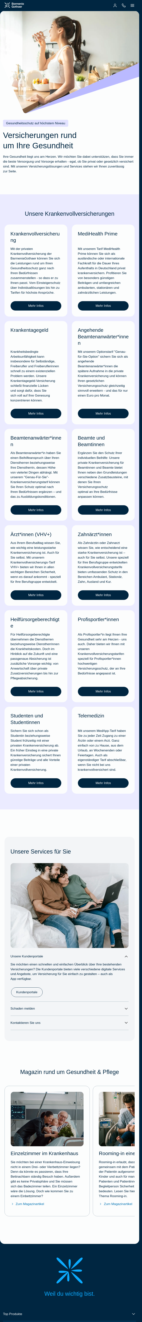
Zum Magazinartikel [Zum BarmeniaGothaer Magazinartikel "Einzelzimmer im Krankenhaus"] (27, 1204)
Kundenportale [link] (26, 992)
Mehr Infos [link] (36, 306)
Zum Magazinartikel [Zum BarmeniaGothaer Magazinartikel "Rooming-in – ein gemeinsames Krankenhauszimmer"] (115, 1204)
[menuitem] (115, 5)
